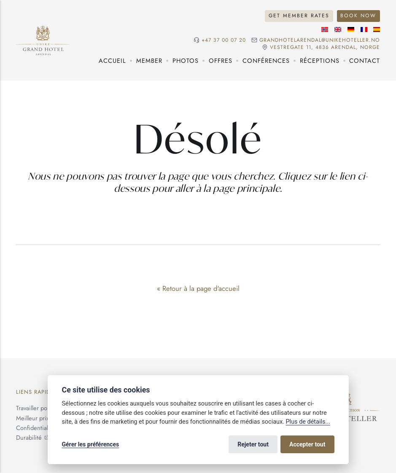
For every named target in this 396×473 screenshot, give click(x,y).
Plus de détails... (308, 421)
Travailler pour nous (41, 407)
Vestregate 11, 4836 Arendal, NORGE (325, 47)
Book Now (358, 15)
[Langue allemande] (351, 29)
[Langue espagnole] (376, 29)
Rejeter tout (253, 444)
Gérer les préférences (90, 444)
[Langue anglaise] (337, 29)
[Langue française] (364, 29)
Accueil (112, 60)
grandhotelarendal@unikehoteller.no (319, 40)
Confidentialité (35, 427)
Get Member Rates (299, 15)
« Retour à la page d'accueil (198, 288)
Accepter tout (307, 444)
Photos (185, 60)
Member (149, 60)
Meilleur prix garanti (42, 418)
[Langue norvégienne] (324, 29)
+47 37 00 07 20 (224, 40)
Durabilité (29, 437)
